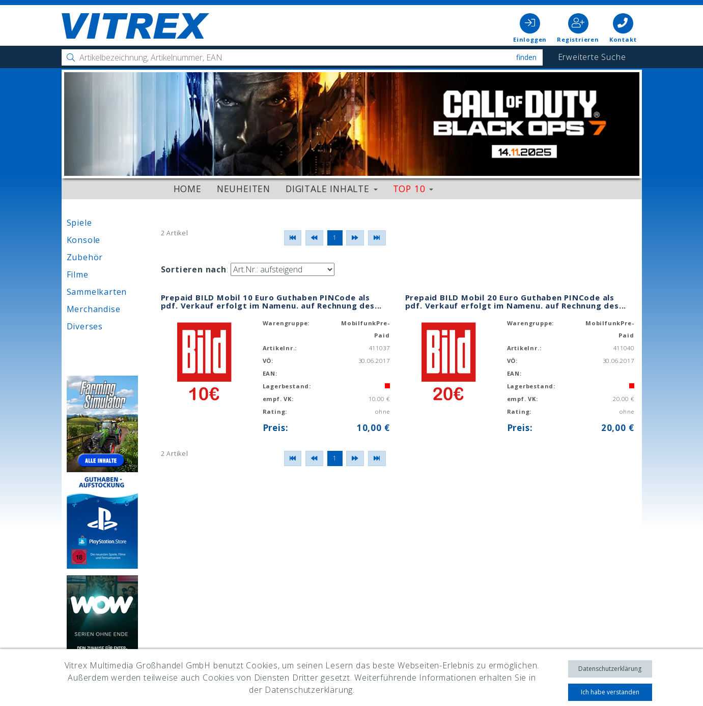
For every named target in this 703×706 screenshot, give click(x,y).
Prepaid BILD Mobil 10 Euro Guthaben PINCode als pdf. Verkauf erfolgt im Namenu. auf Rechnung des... (271, 301)
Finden (526, 57)
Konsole (84, 239)
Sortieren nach (194, 269)
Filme (78, 274)
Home (188, 188)
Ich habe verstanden (610, 692)
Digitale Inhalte (332, 188)
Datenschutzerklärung (609, 668)
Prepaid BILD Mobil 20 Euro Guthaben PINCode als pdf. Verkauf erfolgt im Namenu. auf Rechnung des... (516, 301)
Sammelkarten (97, 291)
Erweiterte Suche (592, 57)
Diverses (85, 326)
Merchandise (94, 309)
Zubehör (85, 257)
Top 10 (413, 188)
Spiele (79, 222)
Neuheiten (243, 188)
